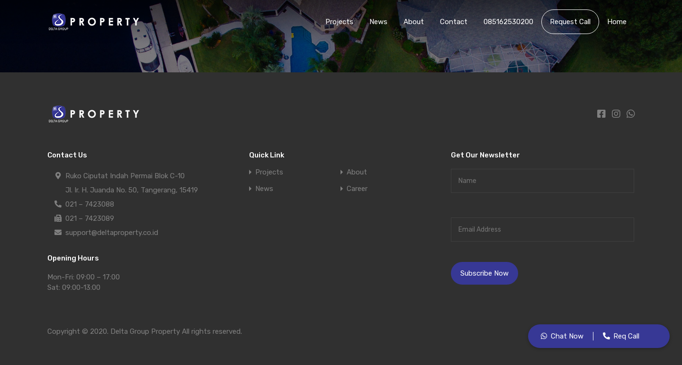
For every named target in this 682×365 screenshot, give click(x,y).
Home (617, 21)
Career (357, 188)
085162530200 (508, 21)
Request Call (570, 21)
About (414, 21)
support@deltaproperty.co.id (111, 233)
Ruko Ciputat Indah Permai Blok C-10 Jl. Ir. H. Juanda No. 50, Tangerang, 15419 (131, 181)
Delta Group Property (145, 331)
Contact (453, 21)
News (378, 21)
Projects (339, 21)
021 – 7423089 (89, 218)
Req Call (626, 336)
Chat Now (567, 336)
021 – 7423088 (89, 204)
